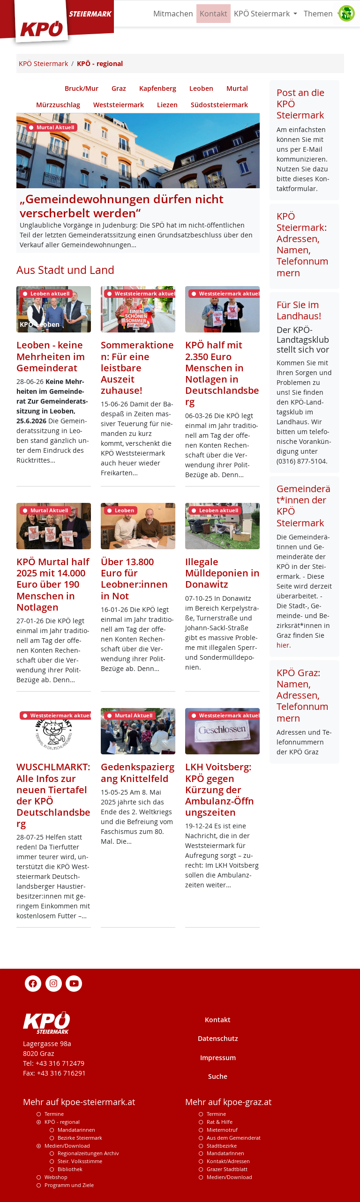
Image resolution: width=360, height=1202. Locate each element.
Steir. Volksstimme (80, 1161)
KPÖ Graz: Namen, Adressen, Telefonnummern (303, 695)
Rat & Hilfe (219, 1121)
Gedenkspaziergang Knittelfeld (137, 772)
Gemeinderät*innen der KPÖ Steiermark (303, 505)
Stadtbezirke (222, 1145)
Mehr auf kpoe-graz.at (228, 1102)
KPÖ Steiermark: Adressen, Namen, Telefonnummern (303, 244)
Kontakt (213, 13)
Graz (119, 88)
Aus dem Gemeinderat (234, 1137)
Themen (319, 13)
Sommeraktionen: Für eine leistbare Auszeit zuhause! (137, 367)
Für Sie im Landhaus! (299, 310)
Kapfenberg (157, 88)
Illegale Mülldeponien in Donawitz (222, 572)
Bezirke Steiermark (80, 1137)
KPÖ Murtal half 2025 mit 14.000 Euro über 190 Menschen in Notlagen (52, 584)
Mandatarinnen (76, 1129)
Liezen (167, 104)
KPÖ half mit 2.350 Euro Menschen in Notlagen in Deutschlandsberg (222, 373)
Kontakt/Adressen (228, 1161)
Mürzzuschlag (58, 104)
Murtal (237, 88)
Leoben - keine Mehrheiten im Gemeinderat (50, 356)
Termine (54, 1113)
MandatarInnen (225, 1153)
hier (283, 645)
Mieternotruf (222, 1129)
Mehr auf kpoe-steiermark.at (79, 1102)
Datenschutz (218, 1038)
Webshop (56, 1176)
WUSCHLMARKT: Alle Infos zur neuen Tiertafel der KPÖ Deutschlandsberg (53, 795)
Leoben (201, 88)
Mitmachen (173, 13)
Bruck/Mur (81, 88)
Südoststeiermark (219, 104)
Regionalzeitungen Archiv (88, 1153)
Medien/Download (67, 1145)
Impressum (218, 1057)
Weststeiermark (118, 104)
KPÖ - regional (62, 1121)
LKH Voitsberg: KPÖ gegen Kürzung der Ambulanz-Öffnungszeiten (219, 789)
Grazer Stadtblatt (227, 1169)
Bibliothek (70, 1169)
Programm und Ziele (69, 1184)
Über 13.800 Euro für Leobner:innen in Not (134, 578)
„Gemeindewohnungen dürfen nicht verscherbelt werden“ (122, 206)
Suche (217, 1076)
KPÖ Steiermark (263, 13)
